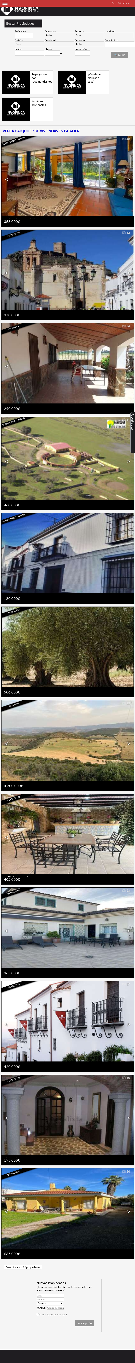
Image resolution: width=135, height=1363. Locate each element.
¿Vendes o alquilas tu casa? (94, 77)
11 (126, 420)
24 (126, 1171)
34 (126, 326)
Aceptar (53, 1314)
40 (126, 139)
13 (126, 233)
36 (126, 797)
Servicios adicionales (38, 103)
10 (126, 1078)
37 (126, 984)
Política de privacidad (57, 1314)
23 (126, 890)
